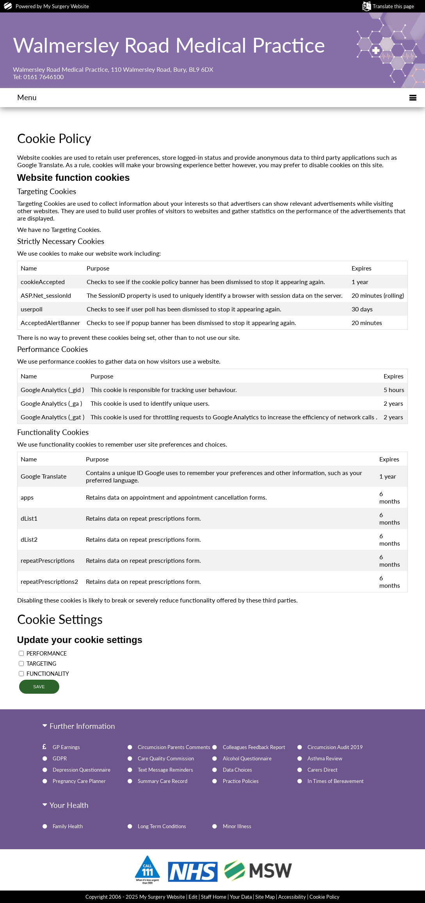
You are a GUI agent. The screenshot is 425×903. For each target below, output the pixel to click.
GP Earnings (66, 747)
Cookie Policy (324, 897)
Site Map (265, 897)
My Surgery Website (66, 6)
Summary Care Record (162, 781)
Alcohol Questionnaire (247, 758)
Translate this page (393, 6)
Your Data (241, 897)
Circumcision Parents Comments (174, 747)
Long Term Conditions (162, 826)
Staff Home (213, 897)
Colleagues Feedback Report (254, 747)
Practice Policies (241, 781)
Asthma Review (325, 758)
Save (39, 686)
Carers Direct (323, 770)
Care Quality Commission (166, 758)
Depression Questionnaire (81, 770)
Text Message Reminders (165, 770)
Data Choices (237, 770)
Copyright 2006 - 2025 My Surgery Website (135, 897)
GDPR (60, 758)
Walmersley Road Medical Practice (169, 44)
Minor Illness (237, 826)
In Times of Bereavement (336, 781)
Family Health (68, 826)
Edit (192, 897)
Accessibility (292, 897)
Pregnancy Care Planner (79, 781)
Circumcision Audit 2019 (335, 747)
